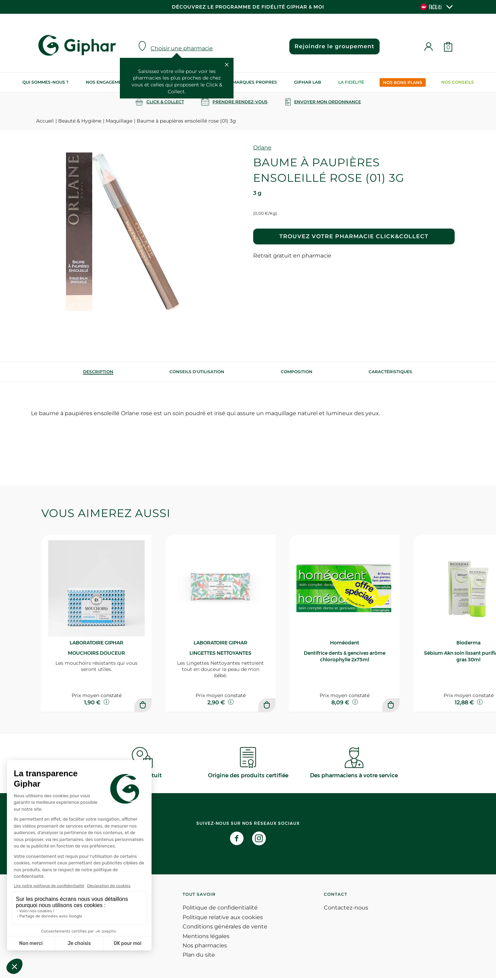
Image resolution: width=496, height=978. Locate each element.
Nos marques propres (249, 82)
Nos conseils (457, 82)
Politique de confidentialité (220, 907)
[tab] (98, 371)
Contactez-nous (346, 907)
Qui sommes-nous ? (45, 82)
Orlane (262, 147)
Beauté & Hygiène (79, 121)
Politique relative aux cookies (223, 917)
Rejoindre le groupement (334, 46)
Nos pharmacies (205, 945)
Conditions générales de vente (225, 926)
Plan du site (199, 954)
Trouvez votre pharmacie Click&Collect (353, 236)
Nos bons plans (402, 82)
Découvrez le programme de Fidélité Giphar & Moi (248, 7)
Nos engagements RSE (113, 82)
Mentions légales (206, 936)
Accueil (45, 121)
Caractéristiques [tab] (390, 371)
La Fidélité (351, 82)
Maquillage (119, 121)
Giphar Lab (307, 82)
